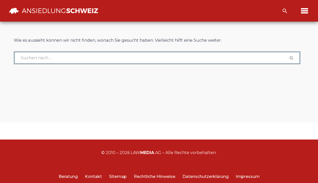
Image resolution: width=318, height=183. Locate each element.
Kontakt (93, 176)
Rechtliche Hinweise (154, 176)
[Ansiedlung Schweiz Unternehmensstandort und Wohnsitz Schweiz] (53, 11)
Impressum (248, 176)
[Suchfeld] (285, 11)
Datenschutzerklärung (205, 176)
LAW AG (146, 152)
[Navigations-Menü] (304, 11)
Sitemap (118, 176)
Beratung (68, 176)
